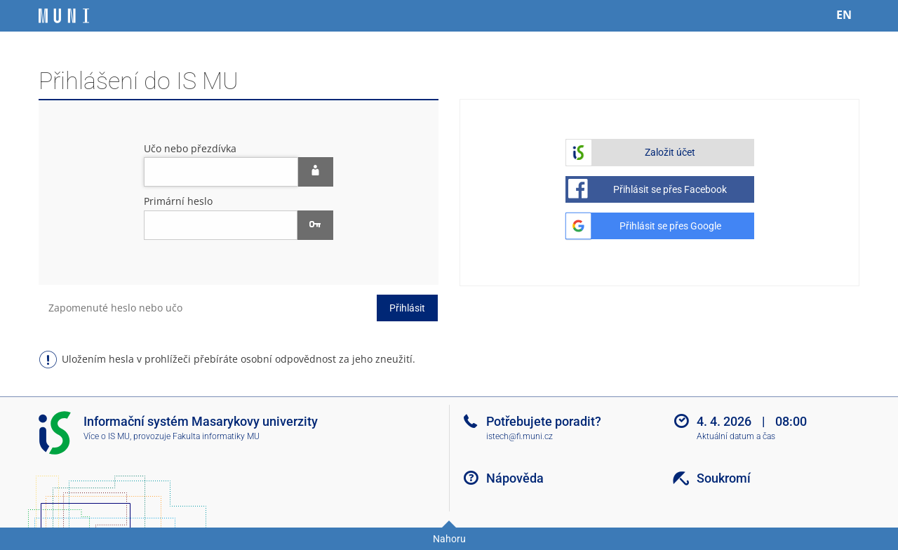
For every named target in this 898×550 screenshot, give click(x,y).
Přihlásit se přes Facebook (670, 189)
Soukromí (724, 478)
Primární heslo (178, 201)
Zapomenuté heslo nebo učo (115, 307)
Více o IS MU (106, 436)
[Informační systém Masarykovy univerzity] (64, 16)
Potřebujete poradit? (543, 421)
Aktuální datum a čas (736, 436)
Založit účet (670, 152)
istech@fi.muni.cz (519, 436)
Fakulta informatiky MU (216, 436)
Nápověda (515, 478)
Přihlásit (407, 308)
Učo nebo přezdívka (190, 148)
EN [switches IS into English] (844, 14)
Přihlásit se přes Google (670, 226)
